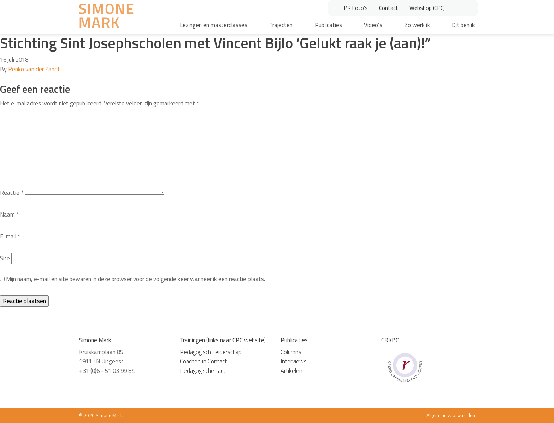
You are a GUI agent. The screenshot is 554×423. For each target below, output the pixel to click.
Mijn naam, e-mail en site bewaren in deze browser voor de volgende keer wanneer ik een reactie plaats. (135, 279)
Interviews (294, 361)
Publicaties (328, 25)
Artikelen (291, 370)
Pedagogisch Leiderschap (211, 352)
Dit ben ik (463, 25)
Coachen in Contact (203, 361)
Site (5, 258)
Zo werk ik (417, 25)
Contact (388, 8)
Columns (291, 352)
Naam (9, 214)
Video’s (373, 25)
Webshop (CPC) (427, 8)
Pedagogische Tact (202, 370)
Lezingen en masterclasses (213, 25)
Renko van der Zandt (34, 69)
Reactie (11, 192)
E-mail (10, 236)
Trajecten (281, 25)
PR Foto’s (356, 8)
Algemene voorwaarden (450, 415)
